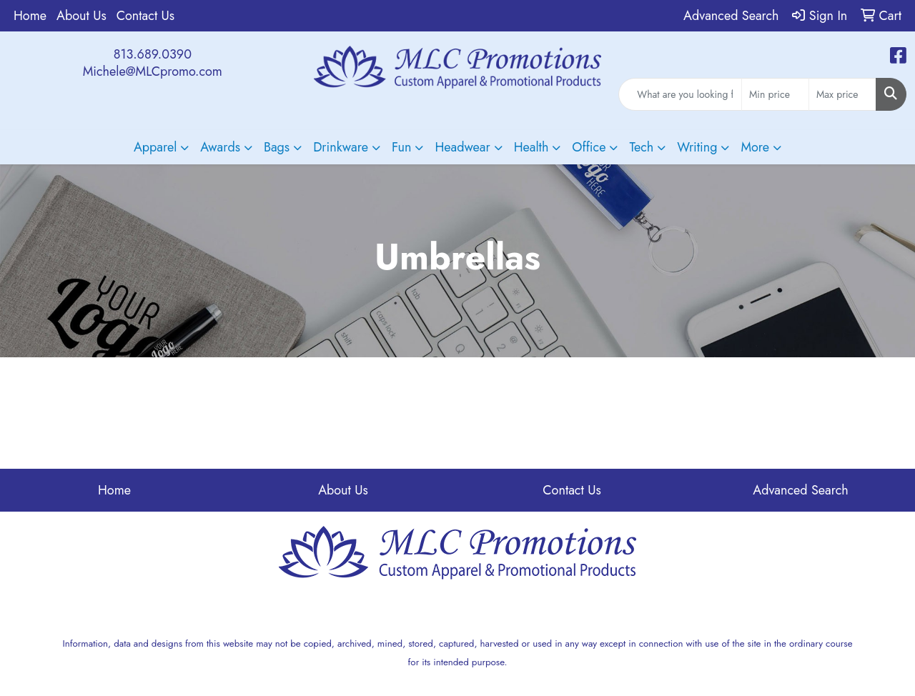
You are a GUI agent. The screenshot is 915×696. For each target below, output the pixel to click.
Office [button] (588, 147)
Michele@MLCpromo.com (152, 71)
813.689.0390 (153, 54)
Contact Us (145, 15)
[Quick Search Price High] (842, 94)
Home (30, 15)
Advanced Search (800, 490)
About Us (81, 15)
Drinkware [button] (340, 147)
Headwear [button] (462, 147)
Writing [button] (697, 147)
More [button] (755, 147)
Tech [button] (641, 147)
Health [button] (531, 147)
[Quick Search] (680, 94)
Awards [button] (220, 147)
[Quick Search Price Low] (775, 94)
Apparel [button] (155, 147)
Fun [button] (402, 147)
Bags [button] (277, 147)
